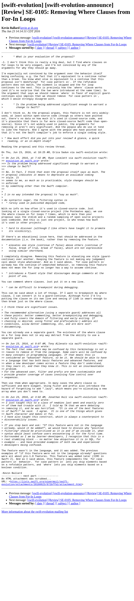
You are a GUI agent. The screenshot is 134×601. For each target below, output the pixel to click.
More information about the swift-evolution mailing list (34, 597)
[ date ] (39, 47)
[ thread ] (50, 47)
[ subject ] (62, 47)
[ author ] (74, 47)
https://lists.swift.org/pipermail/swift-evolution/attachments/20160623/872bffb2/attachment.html (41, 568)
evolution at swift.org (22, 182)
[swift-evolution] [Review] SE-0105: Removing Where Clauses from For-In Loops (77, 44)
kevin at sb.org (29, 27)
